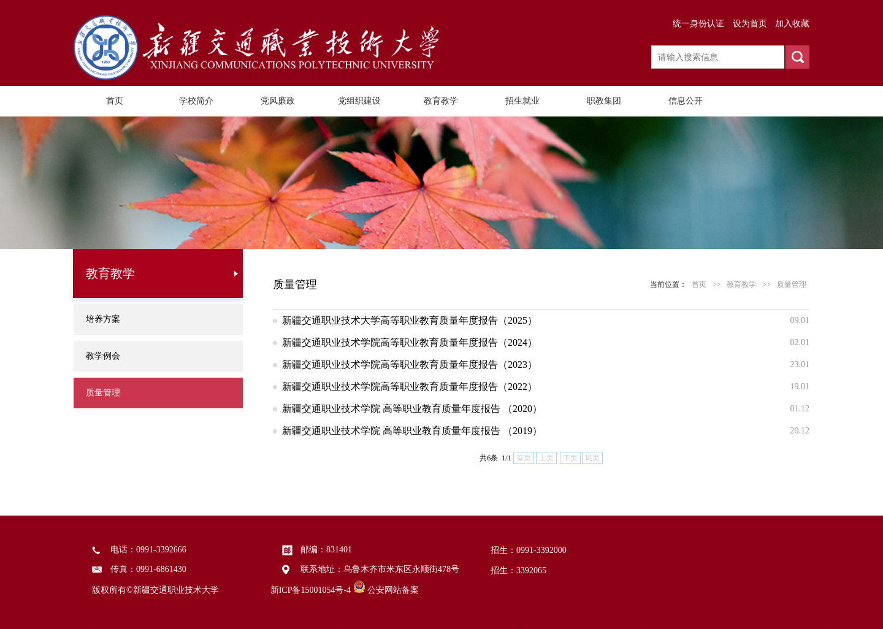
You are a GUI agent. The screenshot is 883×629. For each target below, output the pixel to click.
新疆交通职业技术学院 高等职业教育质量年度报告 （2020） (412, 408)
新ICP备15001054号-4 (310, 590)
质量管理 (103, 392)
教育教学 (441, 100)
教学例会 (103, 355)
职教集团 (604, 100)
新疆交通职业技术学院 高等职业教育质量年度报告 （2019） (412, 430)
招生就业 (522, 100)
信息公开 (685, 100)
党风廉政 (278, 100)
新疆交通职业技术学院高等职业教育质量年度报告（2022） (409, 386)
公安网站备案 (393, 590)
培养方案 (103, 319)
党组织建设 (359, 100)
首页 (114, 100)
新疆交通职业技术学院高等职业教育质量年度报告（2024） (409, 342)
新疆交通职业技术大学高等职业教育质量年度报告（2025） (409, 320)
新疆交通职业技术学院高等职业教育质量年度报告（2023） (409, 364)
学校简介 (196, 100)
